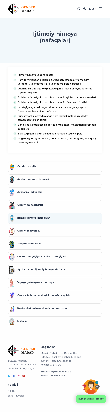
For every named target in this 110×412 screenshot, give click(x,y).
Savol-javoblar (16, 395)
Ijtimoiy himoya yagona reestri (36, 75)
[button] (85, 9)
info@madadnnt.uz (59, 371)
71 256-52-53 (58, 375)
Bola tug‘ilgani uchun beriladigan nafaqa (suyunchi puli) (50, 133)
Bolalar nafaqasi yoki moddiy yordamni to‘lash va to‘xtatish (53, 102)
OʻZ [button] (91, 9)
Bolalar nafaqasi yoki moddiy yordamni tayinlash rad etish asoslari (57, 97)
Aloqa (11, 390)
